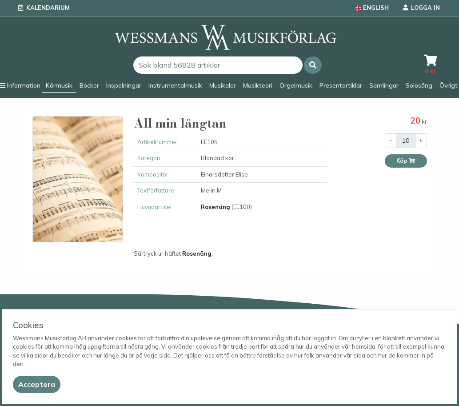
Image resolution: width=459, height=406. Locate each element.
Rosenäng (215, 206)
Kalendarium (48, 7)
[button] (313, 65)
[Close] (36, 384)
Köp (405, 160)
